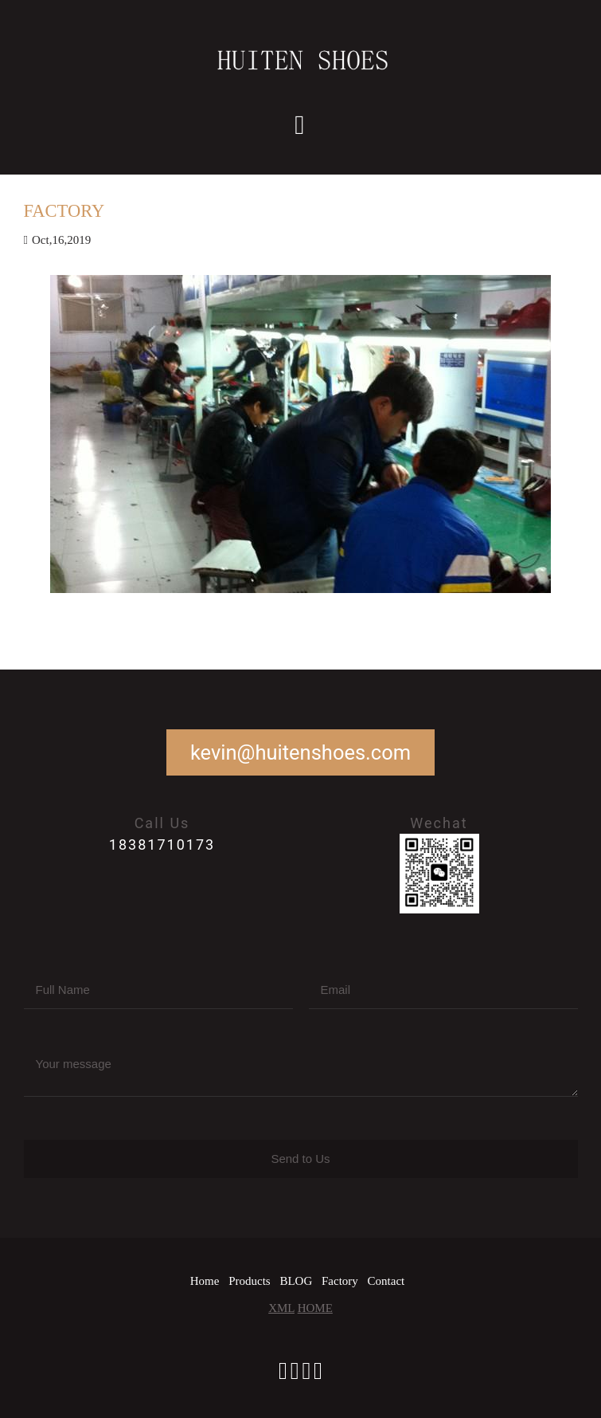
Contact (386, 1281)
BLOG (295, 1281)
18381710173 (162, 844)
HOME (315, 1308)
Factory (340, 1281)
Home (205, 1281)
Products (249, 1281)
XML (281, 1308)
